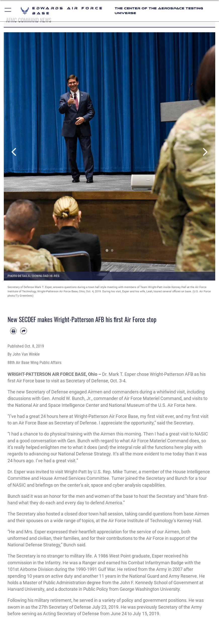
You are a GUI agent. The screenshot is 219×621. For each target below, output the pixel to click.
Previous (14, 152)
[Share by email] (23, 331)
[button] (8, 10)
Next (204, 152)
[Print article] (13, 331)
